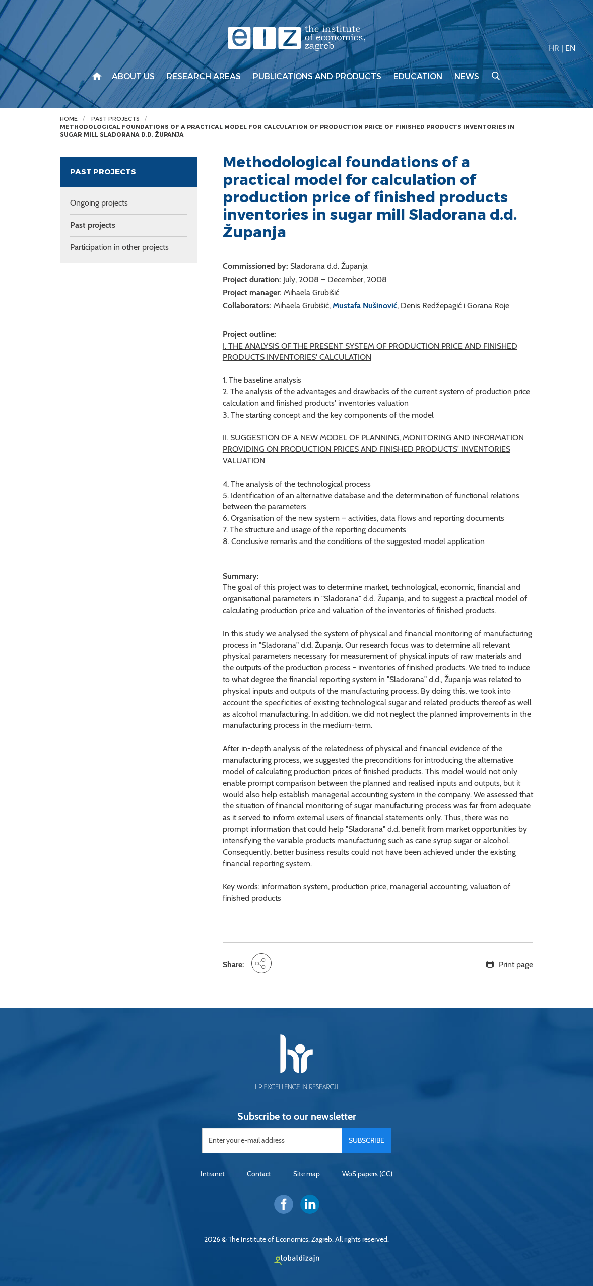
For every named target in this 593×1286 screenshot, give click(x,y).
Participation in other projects (119, 247)
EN (570, 48)
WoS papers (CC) (367, 1173)
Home (69, 119)
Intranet (213, 1173)
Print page (516, 964)
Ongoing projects (99, 203)
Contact (259, 1173)
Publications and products (317, 77)
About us (133, 77)
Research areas (204, 77)
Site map (306, 1173)
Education (417, 77)
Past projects (115, 119)
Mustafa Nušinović (365, 305)
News (466, 77)
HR (554, 48)
